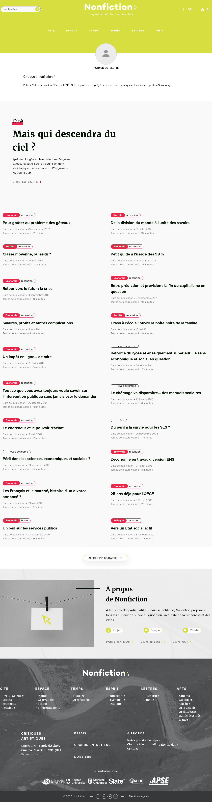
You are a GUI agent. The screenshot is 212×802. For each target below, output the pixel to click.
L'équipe (153, 740)
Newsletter (209, 9)
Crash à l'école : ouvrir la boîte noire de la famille (154, 323)
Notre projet (135, 740)
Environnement (49, 708)
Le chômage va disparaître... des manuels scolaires (156, 392)
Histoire (78, 696)
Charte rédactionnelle (142, 744)
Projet (116, 630)
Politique (118, 520)
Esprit (115, 30)
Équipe (155, 630)
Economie (11, 215)
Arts (160, 30)
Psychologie (116, 700)
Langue (149, 700)
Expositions (29, 754)
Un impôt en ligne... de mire (27, 356)
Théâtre (184, 704)
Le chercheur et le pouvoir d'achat (33, 428)
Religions (115, 704)
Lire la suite (26, 182)
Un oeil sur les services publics (30, 528)
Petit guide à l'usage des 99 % (137, 254)
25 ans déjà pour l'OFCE (132, 493)
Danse (183, 719)
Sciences (18, 696)
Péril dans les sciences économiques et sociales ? (46, 458)
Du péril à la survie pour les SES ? (140, 427)
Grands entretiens (92, 745)
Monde (42, 696)
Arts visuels (187, 708)
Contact (180, 641)
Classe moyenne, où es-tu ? (27, 254)
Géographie (46, 700)
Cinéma (184, 696)
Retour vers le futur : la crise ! (28, 288)
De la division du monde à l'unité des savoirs (150, 222)
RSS (109, 796)
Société (117, 215)
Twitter (104, 796)
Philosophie (116, 696)
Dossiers (82, 756)
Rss (202, 9)
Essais (80, 733)
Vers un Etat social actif (131, 528)
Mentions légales (139, 796)
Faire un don (118, 641)
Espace (72, 30)
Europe (43, 704)
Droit (6, 696)
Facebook (98, 796)
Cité (51, 30)
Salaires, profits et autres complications (38, 323)
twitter (189, 9)
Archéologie (81, 700)
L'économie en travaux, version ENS (142, 459)
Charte (194, 630)
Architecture (188, 711)
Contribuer (152, 641)
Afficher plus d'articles (105, 558)
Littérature (151, 696)
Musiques (186, 700)
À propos (136, 733)
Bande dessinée (190, 715)
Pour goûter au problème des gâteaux (36, 222)
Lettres (138, 30)
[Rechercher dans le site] (21, 9)
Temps (94, 30)
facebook (183, 9)
